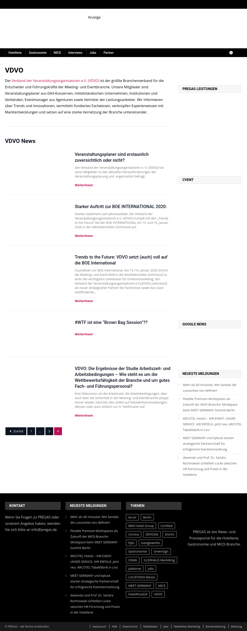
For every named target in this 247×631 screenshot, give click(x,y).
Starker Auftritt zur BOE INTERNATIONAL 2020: (121, 206)
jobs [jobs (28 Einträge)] (151, 569)
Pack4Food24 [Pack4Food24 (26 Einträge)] (137, 594)
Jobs (93, 52)
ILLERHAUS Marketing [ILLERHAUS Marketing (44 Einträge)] (159, 560)
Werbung (236, 626)
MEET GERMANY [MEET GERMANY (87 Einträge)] (139, 586)
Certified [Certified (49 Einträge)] (167, 526)
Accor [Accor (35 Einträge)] (132, 517)
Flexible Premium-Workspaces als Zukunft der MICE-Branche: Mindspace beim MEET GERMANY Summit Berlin (210, 404)
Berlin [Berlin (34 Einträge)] (147, 517)
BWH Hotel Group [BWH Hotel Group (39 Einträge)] (141, 526)
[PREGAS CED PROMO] (210, 251)
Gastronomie (37, 52)
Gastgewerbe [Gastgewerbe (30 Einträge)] (150, 543)
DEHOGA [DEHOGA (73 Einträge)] (152, 534)
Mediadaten (150, 626)
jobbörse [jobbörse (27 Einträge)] (134, 569)
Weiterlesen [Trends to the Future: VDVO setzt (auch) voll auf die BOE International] (84, 301)
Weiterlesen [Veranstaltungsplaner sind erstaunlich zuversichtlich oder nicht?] (84, 185)
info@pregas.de (44, 529)
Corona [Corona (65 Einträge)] (133, 534)
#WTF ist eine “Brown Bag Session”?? (111, 322)
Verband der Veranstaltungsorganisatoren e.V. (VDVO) (55, 80)
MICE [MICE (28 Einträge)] (161, 586)
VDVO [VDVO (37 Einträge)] (158, 594)
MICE (57, 52)
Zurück (16, 431)
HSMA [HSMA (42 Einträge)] (132, 560)
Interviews (75, 52)
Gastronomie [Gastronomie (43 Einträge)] (137, 551)
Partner (108, 52)
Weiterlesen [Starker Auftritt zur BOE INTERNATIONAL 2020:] (84, 236)
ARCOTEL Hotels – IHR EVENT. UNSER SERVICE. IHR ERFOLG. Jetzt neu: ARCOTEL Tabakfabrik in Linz (212, 424)
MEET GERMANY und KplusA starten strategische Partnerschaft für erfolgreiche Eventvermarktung (208, 443)
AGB (114, 626)
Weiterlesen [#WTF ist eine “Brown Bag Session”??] (84, 334)
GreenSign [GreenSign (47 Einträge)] (161, 551)
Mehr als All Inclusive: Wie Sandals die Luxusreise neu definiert (209, 388)
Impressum (99, 626)
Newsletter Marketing (187, 626)
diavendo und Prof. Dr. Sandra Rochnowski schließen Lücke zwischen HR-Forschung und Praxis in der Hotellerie (210, 466)
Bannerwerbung (215, 626)
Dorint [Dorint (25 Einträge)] (169, 534)
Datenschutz (130, 626)
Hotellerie (15, 52)
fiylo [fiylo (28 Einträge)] (131, 543)
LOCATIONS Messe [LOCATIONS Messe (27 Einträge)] (141, 577)
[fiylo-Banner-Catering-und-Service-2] (165, 29)
